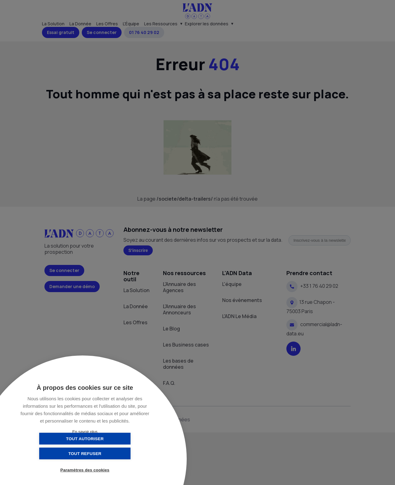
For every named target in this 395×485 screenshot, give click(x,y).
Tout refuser (115, 453)
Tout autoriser (54, 453)
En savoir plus (85, 431)
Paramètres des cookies (85, 470)
